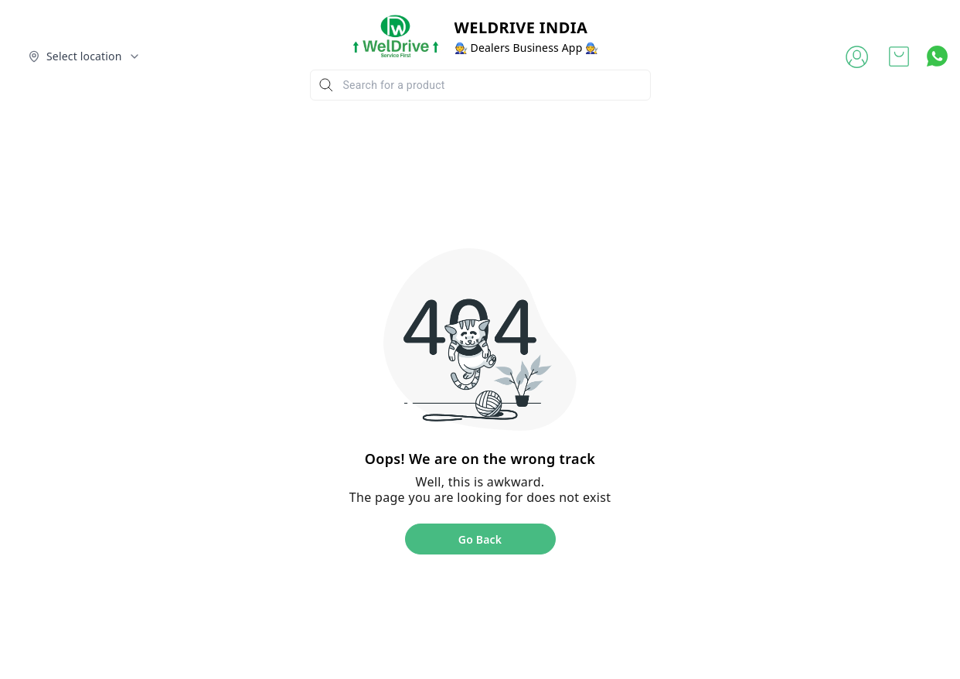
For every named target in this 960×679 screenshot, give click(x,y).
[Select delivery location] (84, 56)
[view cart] (899, 56)
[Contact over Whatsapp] (937, 56)
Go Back (480, 539)
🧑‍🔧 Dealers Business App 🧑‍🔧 (526, 47)
